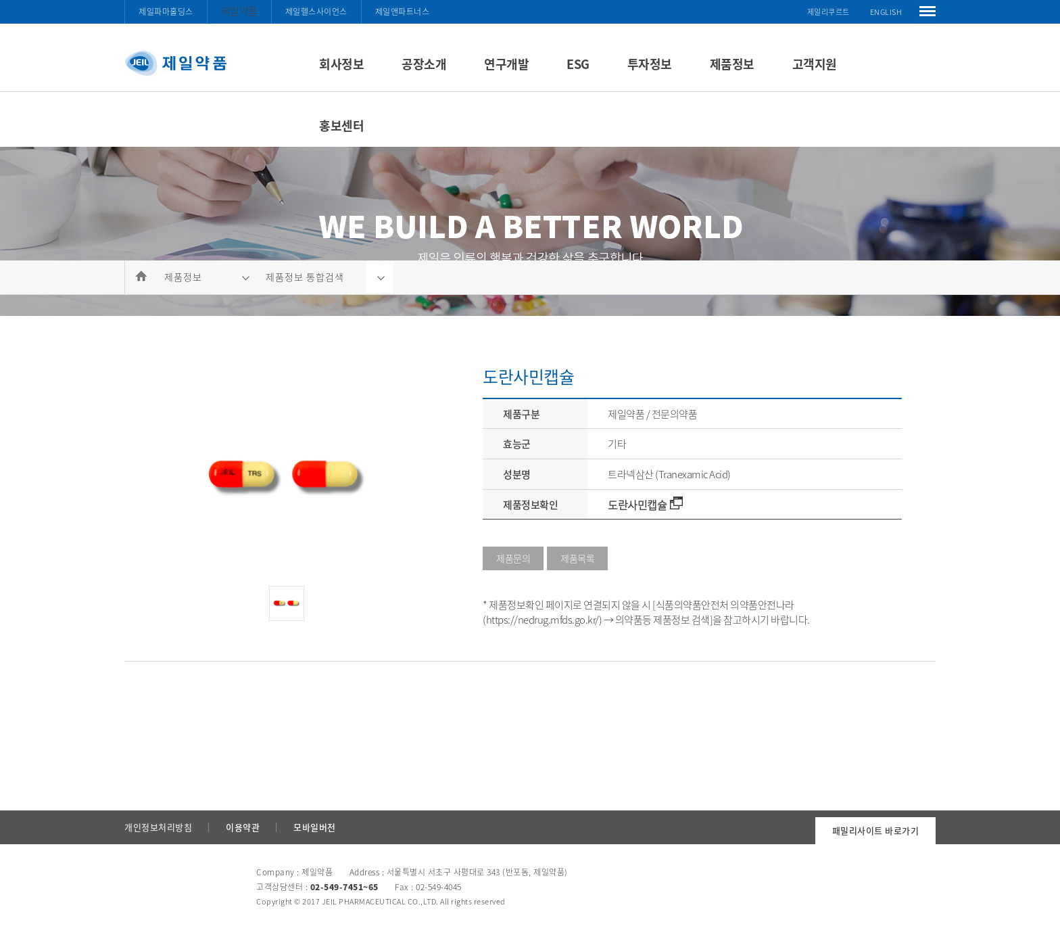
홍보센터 (341, 125)
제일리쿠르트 (828, 12)
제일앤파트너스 (402, 11)
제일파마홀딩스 (166, 11)
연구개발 (506, 64)
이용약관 (243, 827)
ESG (578, 64)
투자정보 (649, 64)
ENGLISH (886, 12)
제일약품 (239, 10)
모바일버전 (314, 827)
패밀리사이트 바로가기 (875, 830)
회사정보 (341, 64)
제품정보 (732, 64)
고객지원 (814, 64)
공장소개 (424, 64)
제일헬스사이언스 (316, 11)
